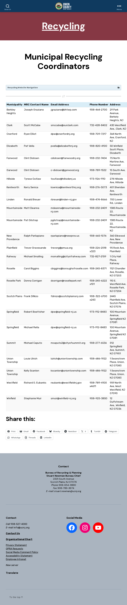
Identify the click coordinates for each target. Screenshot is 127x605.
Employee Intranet (16, 559)
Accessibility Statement (19, 555)
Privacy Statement (16, 545)
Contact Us (13, 533)
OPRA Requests (14, 548)
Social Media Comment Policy (22, 552)
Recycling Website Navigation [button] (63, 87)
